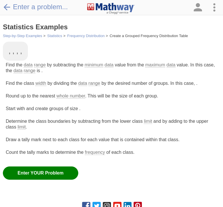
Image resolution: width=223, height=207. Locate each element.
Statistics (54, 36)
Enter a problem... (35, 7)
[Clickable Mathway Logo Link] (111, 8)
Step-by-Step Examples (22, 36)
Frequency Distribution (86, 36)
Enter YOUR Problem (41, 172)
